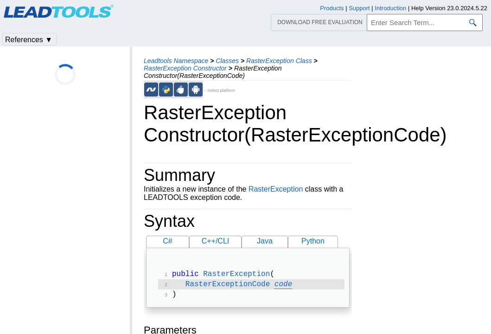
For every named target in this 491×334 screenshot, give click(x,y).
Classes (227, 60)
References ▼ (28, 40)
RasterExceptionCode (227, 286)
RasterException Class (279, 60)
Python (313, 241)
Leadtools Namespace (176, 60)
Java (265, 241)
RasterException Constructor (185, 68)
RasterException (276, 189)
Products (332, 8)
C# (167, 241)
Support (359, 8)
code (283, 286)
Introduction (390, 8)
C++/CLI (216, 241)
